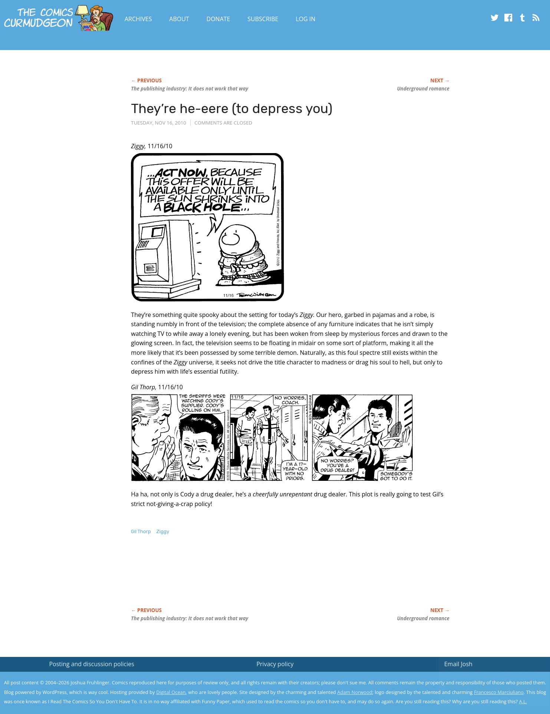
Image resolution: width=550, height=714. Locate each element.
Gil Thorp (141, 531)
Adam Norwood (354, 692)
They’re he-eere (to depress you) (232, 108)
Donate (218, 19)
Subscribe (262, 19)
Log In (305, 19)
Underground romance (423, 88)
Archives (138, 19)
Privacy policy (274, 664)
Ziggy (162, 531)
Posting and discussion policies (91, 664)
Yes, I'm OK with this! (487, 686)
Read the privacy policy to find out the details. (483, 668)
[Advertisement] (266, 578)
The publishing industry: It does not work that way (189, 88)
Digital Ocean (170, 692)
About (179, 19)
